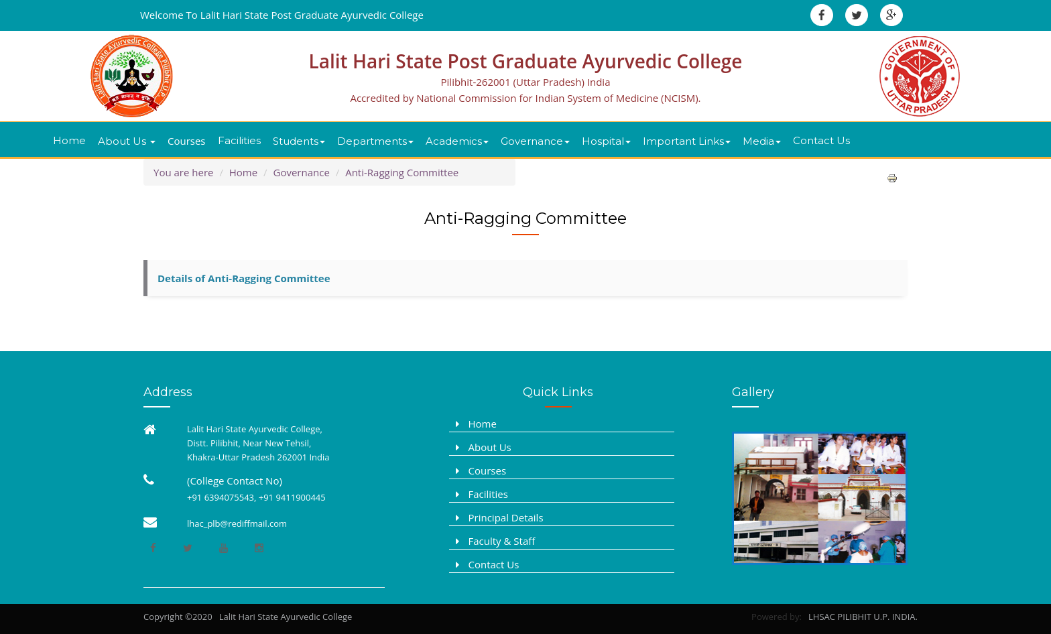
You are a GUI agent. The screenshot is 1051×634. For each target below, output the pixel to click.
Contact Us (821, 140)
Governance (301, 172)
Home (69, 140)
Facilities (239, 140)
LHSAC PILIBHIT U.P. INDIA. (861, 617)
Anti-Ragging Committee (401, 172)
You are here (183, 172)
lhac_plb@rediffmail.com (237, 523)
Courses (187, 140)
